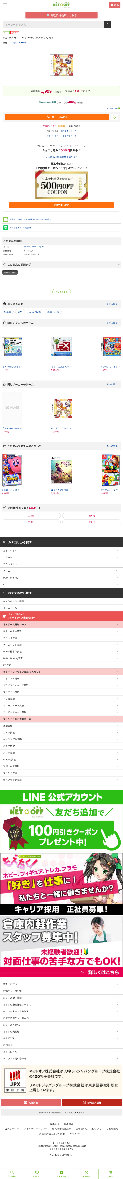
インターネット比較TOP (16, 1011)
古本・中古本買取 (12, 631)
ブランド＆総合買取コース (17, 719)
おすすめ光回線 (11, 1031)
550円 (31, 522)
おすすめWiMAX (11, 1024)
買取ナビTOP (10, 984)
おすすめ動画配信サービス (17, 1004)
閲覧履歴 (86, 1176)
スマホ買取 (9, 752)
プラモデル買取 (11, 692)
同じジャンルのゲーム (63, 323)
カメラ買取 (9, 732)
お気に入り (36, 1176)
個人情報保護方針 (61, 1128)
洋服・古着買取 (11, 766)
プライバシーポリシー (35, 1128)
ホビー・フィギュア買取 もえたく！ (22, 671)
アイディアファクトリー (35, 247)
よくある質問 (63, 304)
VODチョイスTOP (12, 991)
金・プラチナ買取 (12, 779)
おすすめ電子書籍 (12, 997)
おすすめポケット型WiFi (16, 1018)
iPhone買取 (9, 759)
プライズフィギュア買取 (16, 685)
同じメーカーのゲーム (63, 384)
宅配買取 (33, 1102)
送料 (20, 311)
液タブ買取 (9, 746)
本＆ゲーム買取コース (14, 624)
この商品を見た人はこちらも (63, 446)
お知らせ (7, 1045)
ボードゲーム (10, 272)
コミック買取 (10, 638)
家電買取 (7, 725)
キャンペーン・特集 (13, 601)
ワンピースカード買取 (14, 712)
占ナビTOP (9, 1038)
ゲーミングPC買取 (12, 739)
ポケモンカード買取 (13, 705)
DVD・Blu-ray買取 (13, 658)
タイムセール (10, 608)
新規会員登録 (94, 1102)
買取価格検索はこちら (62, 15)
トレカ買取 (9, 698)
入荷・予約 (61, 1176)
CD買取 (7, 665)
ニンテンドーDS (17, 42)
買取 (116, 5)
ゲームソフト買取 (12, 644)
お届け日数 (35, 311)
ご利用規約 (112, 1128)
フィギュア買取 (11, 678)
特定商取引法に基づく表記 (61, 1149)
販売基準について (69, 130)
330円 (92, 515)
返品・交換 (53, 311)
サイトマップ (77, 1133)
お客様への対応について (88, 1128)
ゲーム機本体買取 (12, 651)
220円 (31, 515)
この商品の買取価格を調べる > (61, 156)
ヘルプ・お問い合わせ (14, 1058)
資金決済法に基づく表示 (52, 1133)
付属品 (7, 311)
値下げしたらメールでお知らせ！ (61, 135)
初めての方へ (10, 1051)
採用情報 (68, 1123)
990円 (92, 522)
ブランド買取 (10, 773)
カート (111, 1176)
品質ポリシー (12, 1128)
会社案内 (54, 1123)
